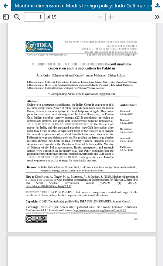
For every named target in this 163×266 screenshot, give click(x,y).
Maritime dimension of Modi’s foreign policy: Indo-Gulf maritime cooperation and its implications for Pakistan (89, 5)
